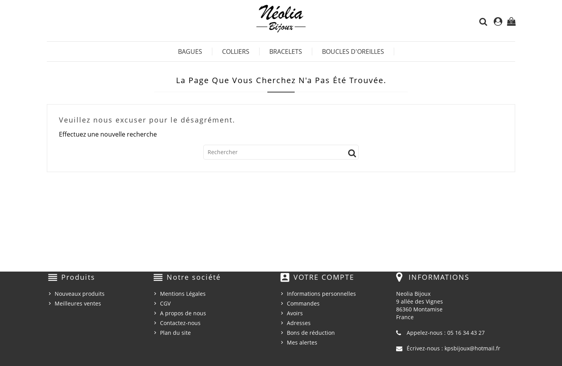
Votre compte (323, 277)
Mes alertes (302, 342)
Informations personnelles (321, 293)
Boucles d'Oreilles (353, 51)
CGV (165, 303)
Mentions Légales (183, 293)
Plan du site (175, 332)
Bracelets (285, 51)
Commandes (303, 303)
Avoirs (295, 313)
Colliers (235, 51)
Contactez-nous (180, 323)
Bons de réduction (311, 332)
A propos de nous (183, 313)
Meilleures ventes (78, 303)
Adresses (299, 323)
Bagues (190, 51)
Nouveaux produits (80, 293)
